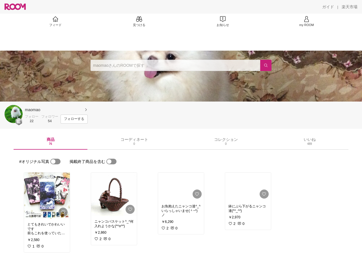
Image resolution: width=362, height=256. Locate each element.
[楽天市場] (349, 6)
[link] (47, 196)
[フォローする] (74, 119)
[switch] (55, 161)
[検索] (266, 65)
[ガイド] (328, 6)
